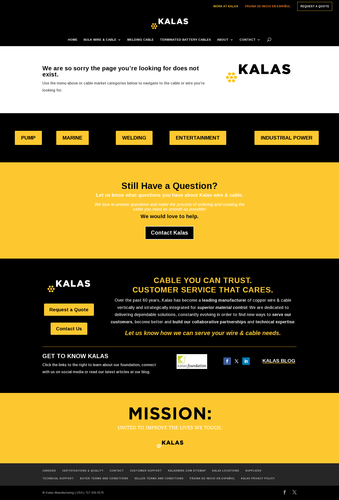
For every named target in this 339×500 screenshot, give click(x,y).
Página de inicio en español (268, 6)
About (223, 39)
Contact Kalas (169, 233)
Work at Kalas (225, 6)
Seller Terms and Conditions (159, 478)
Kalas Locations (225, 470)
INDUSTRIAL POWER (286, 138)
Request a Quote (314, 6)
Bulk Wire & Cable (100, 39)
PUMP (28, 138)
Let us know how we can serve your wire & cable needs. (203, 333)
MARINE (72, 138)
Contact (247, 39)
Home (72, 39)
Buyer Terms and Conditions (104, 478)
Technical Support (58, 478)
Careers (49, 470)
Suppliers (253, 470)
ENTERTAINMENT (198, 138)
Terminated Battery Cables (185, 39)
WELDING (134, 138)
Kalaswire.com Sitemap (187, 470)
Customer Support (146, 470)
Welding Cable (140, 39)
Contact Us (69, 328)
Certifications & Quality (83, 470)
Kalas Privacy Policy (258, 478)
